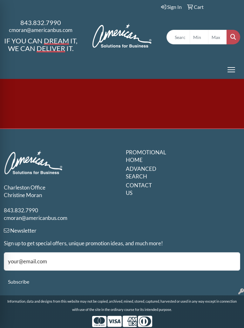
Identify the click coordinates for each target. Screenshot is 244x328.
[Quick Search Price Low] (199, 37)
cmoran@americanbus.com (40, 30)
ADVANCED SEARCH (137, 172)
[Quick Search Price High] (217, 37)
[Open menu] (231, 69)
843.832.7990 (40, 22)
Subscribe (18, 282)
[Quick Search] (178, 37)
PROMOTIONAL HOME (137, 156)
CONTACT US (137, 189)
